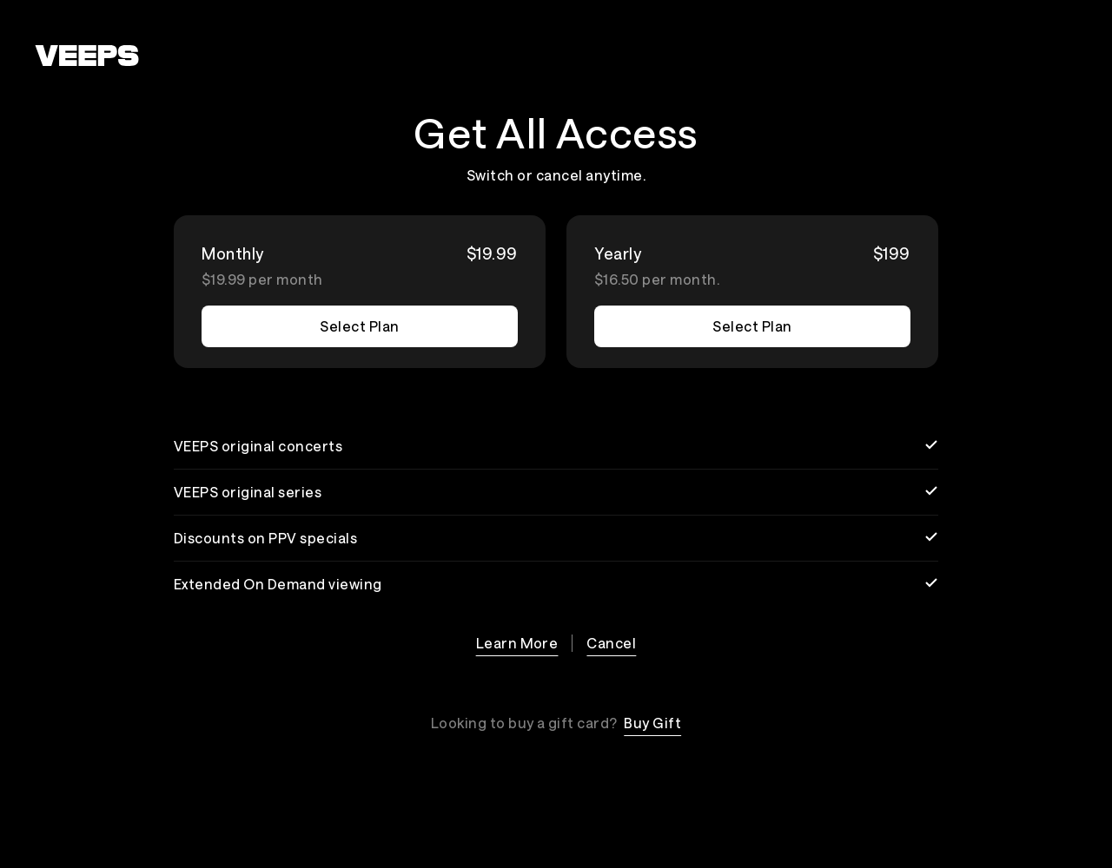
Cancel (611, 643)
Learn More (517, 643)
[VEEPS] (87, 55)
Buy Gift (652, 722)
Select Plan (359, 326)
